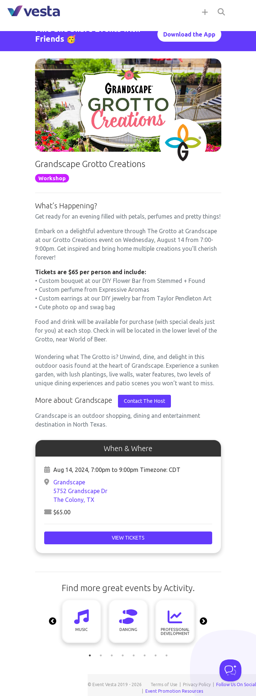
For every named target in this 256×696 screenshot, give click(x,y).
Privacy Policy (197, 684)
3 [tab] (111, 655)
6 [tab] (144, 655)
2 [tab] (100, 655)
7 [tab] (155, 655)
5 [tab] (133, 655)
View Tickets (128, 538)
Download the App (189, 34)
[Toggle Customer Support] (230, 670)
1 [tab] (89, 655)
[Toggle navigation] (241, 11)
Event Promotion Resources (174, 691)
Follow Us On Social (236, 684)
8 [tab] (166, 655)
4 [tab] (122, 655)
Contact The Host (144, 401)
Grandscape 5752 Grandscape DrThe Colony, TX (80, 491)
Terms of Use (163, 684)
